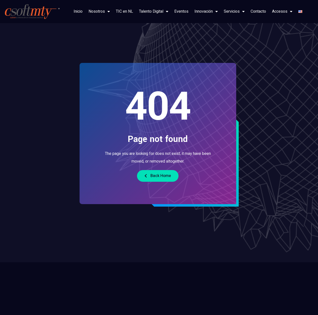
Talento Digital (153, 11)
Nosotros (99, 11)
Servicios (234, 11)
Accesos (282, 11)
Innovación (206, 11)
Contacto (258, 11)
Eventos (181, 11)
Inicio (78, 11)
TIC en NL (124, 11)
